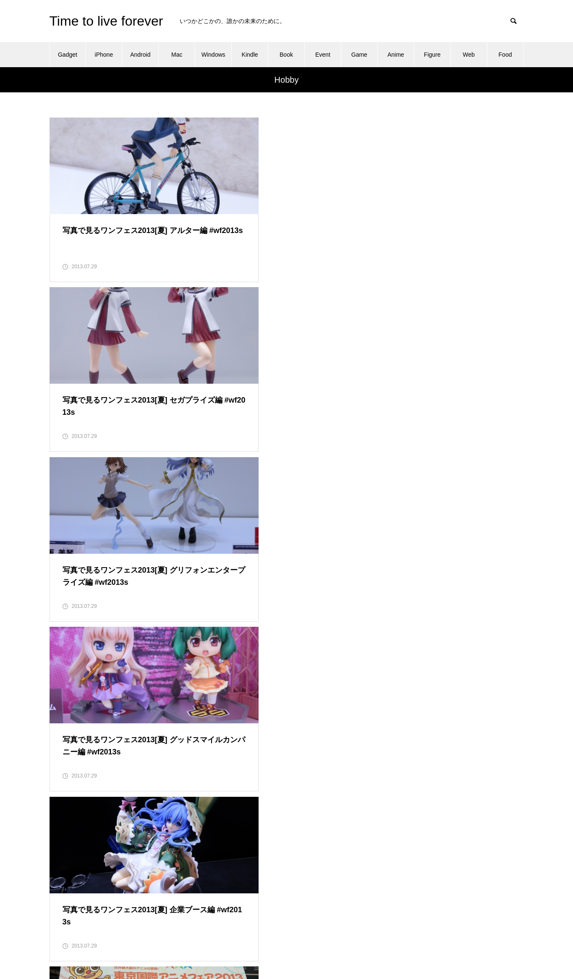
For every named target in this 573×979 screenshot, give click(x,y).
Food (505, 54)
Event (322, 54)
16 (81, 702)
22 (204, 702)
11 (287, 681)
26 (287, 702)
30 (194, 723)
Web (469, 54)
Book (286, 54)
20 (163, 702)
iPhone (104, 54)
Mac (176, 54)
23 (225, 702)
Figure (432, 54)
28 (328, 702)
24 (246, 702)
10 (266, 681)
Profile (384, 900)
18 (122, 702)
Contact (386, 864)
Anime (395, 54)
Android (140, 54)
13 (328, 681)
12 (307, 681)
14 (348, 681)
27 (307, 702)
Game (359, 54)
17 (102, 702)
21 (184, 702)
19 (143, 702)
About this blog (395, 847)
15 (61, 702)
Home (383, 882)
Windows (213, 54)
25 (266, 702)
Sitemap (386, 917)
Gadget (67, 54)
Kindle (250, 54)
